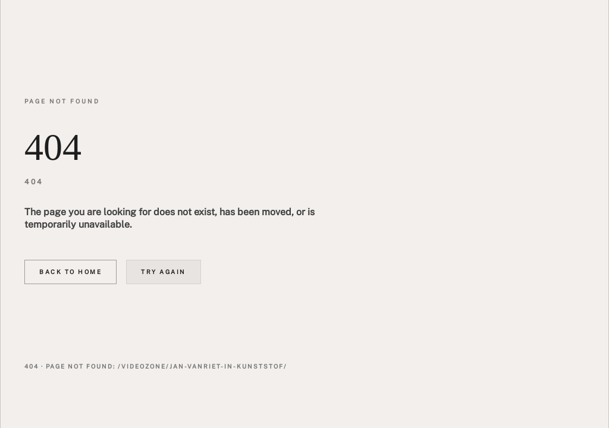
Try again (163, 271)
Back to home (70, 271)
